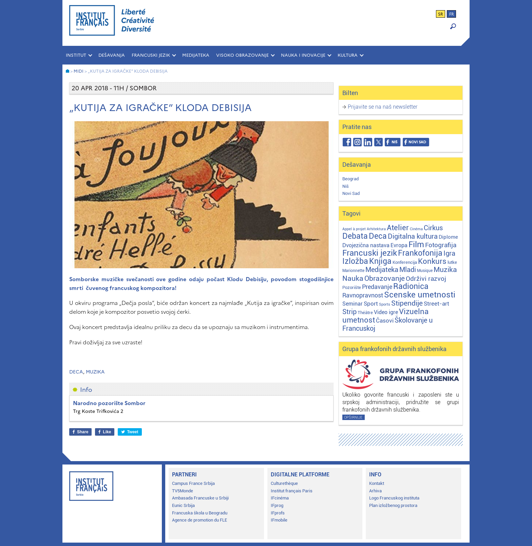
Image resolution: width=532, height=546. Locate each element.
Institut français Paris (291, 490)
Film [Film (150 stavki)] (416, 244)
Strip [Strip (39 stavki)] (349, 312)
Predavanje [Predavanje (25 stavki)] (377, 286)
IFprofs (278, 512)
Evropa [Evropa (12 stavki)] (399, 245)
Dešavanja (111, 55)
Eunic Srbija (183, 505)
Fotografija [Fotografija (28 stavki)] (440, 245)
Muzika (95, 372)
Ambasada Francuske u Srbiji (200, 497)
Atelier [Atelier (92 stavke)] (398, 227)
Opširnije (353, 417)
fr (451, 14)
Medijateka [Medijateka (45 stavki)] (381, 270)
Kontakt (376, 483)
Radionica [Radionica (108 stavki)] (411, 286)
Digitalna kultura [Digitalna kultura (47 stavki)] (413, 236)
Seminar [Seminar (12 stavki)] (352, 304)
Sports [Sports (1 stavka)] (384, 304)
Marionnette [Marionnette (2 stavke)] (353, 270)
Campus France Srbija (193, 483)
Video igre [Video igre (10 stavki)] (386, 312)
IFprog (277, 505)
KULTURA (348, 55)
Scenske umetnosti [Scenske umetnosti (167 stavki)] (419, 294)
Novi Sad (351, 193)
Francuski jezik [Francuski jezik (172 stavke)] (369, 253)
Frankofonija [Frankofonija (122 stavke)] (420, 253)
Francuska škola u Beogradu (199, 512)
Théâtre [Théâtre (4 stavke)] (365, 312)
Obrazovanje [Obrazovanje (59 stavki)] (384, 278)
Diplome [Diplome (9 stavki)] (448, 237)
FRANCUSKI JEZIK (151, 55)
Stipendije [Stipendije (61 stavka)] (407, 303)
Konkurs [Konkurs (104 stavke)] (432, 261)
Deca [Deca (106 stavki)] (378, 236)
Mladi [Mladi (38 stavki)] (407, 270)
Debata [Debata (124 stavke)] (355, 236)
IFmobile (279, 520)
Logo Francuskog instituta (394, 497)
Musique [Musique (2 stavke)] (425, 270)
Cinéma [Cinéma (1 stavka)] (416, 229)
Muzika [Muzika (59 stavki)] (445, 270)
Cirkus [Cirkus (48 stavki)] (433, 228)
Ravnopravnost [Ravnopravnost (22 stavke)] (362, 295)
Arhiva (375, 490)
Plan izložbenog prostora (393, 505)
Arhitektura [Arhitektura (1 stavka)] (376, 229)
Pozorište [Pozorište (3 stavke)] (351, 287)
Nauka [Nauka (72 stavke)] (352, 278)
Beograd (350, 178)
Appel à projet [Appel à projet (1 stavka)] (354, 229)
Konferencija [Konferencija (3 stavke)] (405, 262)
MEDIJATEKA (195, 55)
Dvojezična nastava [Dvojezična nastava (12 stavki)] (366, 245)
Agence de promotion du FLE (199, 520)
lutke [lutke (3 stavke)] (452, 262)
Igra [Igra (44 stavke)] (449, 253)
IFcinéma (280, 497)
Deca (76, 372)
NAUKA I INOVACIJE (303, 55)
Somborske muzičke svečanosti (111, 279)
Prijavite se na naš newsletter (382, 107)
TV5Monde (182, 490)
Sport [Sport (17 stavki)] (371, 303)
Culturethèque (284, 483)
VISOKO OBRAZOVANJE (242, 55)
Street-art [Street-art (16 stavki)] (436, 303)
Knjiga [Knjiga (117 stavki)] (380, 261)
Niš (345, 186)
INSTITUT (76, 55)
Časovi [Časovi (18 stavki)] (385, 320)
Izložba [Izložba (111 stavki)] (355, 261)
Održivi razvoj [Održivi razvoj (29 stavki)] (426, 279)
